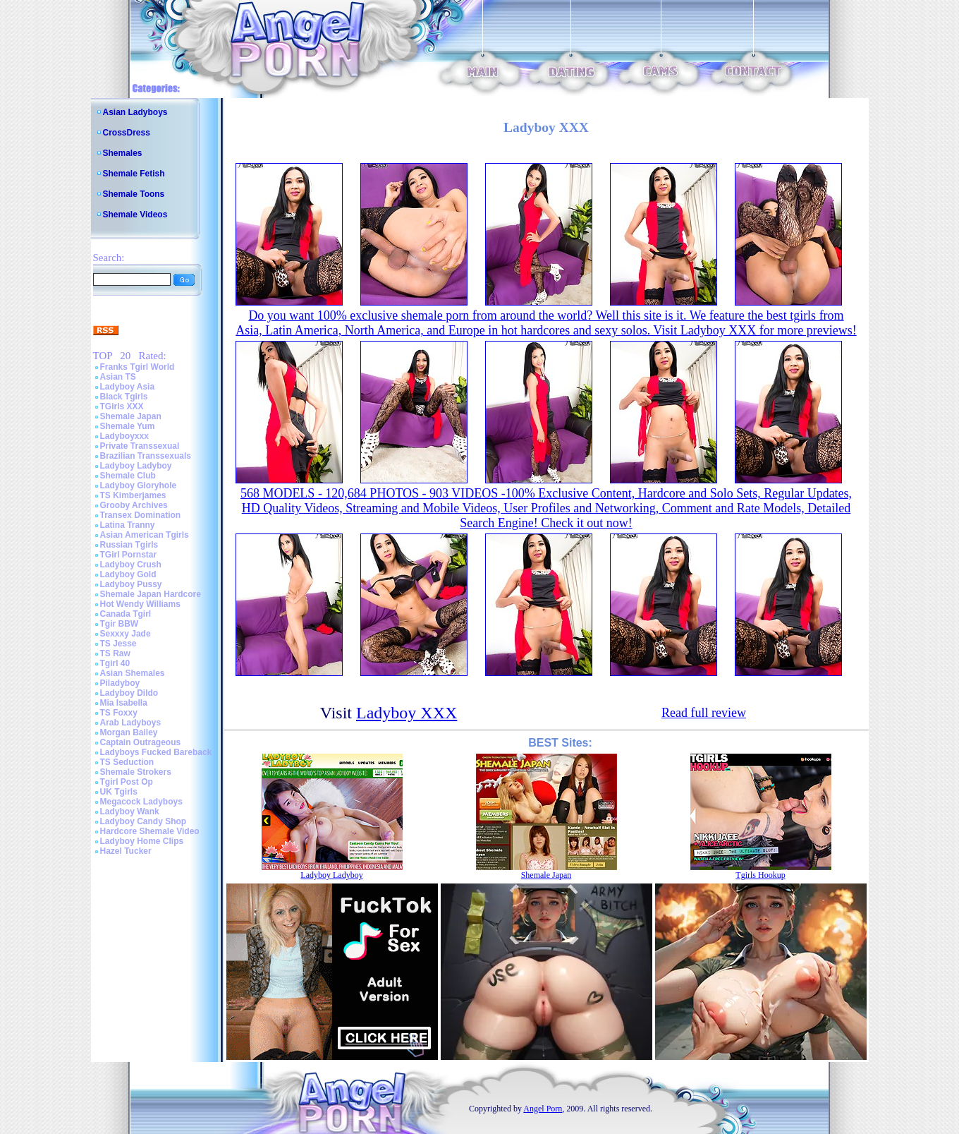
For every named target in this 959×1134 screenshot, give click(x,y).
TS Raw (115, 653)
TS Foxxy (119, 713)
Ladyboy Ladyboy (136, 466)
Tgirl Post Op (126, 782)
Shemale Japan (130, 416)
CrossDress (126, 133)
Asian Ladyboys (135, 112)
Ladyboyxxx (124, 436)
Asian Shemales (132, 673)
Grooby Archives (134, 505)
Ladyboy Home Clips (142, 841)
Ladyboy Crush (130, 564)
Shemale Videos (135, 214)
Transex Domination (140, 515)
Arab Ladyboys (130, 723)
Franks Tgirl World (137, 367)
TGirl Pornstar (128, 555)
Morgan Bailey (129, 732)
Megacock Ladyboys (141, 802)
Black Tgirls (124, 397)
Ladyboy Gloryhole (138, 485)
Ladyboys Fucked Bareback (156, 752)
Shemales (122, 153)
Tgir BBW (119, 624)
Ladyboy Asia (127, 387)
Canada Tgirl (126, 614)
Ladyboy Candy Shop (143, 821)
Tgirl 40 (115, 663)
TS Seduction (127, 762)
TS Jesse (118, 644)
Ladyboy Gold (128, 574)
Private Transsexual (140, 446)
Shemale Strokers (135, 772)
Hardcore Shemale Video (150, 831)
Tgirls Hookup (760, 875)
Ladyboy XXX (406, 713)
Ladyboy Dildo (129, 693)
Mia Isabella (123, 703)
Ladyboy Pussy (131, 584)
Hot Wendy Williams (140, 604)
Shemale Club (128, 476)
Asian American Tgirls (144, 535)
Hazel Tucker (126, 851)
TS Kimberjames (133, 495)
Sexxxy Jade (125, 634)
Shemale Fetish (134, 174)
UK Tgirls (119, 792)
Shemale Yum (127, 426)
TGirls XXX (122, 406)
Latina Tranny (127, 525)
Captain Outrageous (140, 742)
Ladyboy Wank (129, 811)
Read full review (703, 713)
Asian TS (118, 377)
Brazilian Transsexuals (145, 456)
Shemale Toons (134, 194)
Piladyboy (120, 683)
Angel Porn (542, 1109)
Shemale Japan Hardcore (150, 594)
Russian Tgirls (129, 545)
